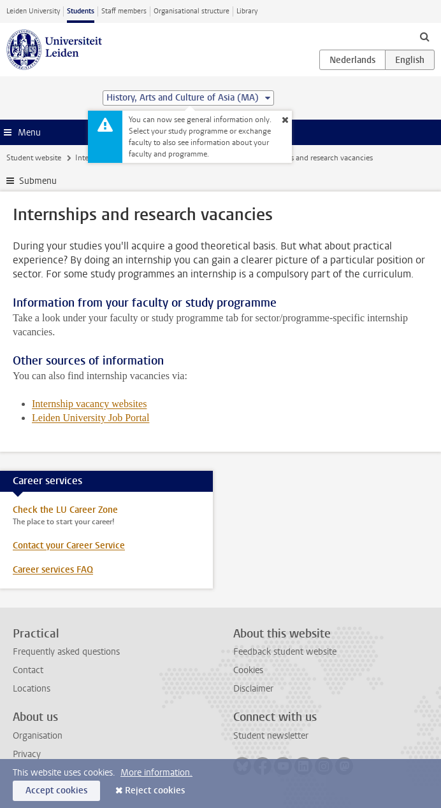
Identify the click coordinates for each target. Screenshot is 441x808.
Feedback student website (284, 652)
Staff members (124, 11)
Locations (31, 689)
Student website (33, 158)
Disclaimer (253, 689)
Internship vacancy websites (89, 403)
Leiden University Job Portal (90, 417)
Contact (28, 670)
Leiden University (33, 11)
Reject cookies (155, 790)
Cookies (248, 670)
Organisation (37, 736)
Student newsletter (270, 736)
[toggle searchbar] (424, 36)
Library (246, 11)
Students (80, 11)
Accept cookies (56, 790)
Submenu (38, 181)
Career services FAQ (53, 570)
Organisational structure (191, 11)
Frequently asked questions (66, 652)
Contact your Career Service (69, 546)
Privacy (27, 754)
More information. (156, 773)
